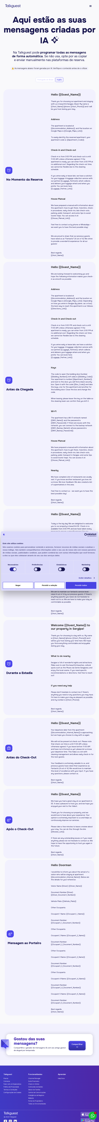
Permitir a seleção (49, 585)
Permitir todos (81, 585)
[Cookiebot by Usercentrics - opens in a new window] (86, 535)
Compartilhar (77, 1048)
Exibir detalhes (85, 578)
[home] (12, 6)
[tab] (45, 79)
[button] (90, 6)
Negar (18, 585)
